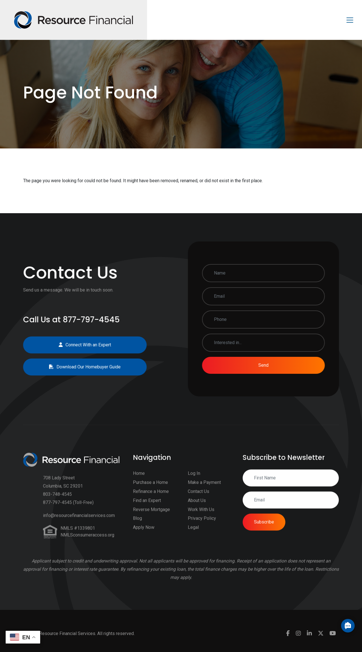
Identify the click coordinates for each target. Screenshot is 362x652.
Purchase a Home (150, 490)
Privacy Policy (202, 526)
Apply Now (143, 535)
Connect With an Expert (77, 344)
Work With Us (201, 517)
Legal (193, 535)
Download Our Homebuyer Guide (77, 367)
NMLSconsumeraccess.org (87, 543)
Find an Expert (147, 508)
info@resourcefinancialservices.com (79, 523)
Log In (194, 481)
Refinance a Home (151, 499)
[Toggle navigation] (349, 20)
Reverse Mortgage (151, 517)
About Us (197, 508)
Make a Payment (204, 490)
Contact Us (198, 499)
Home (139, 481)
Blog (137, 526)
